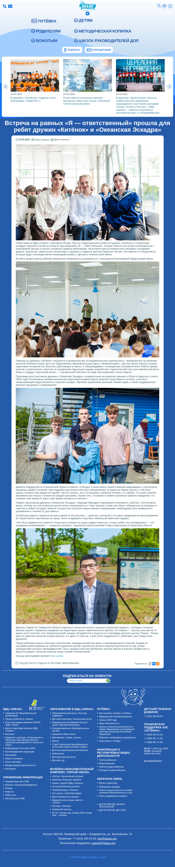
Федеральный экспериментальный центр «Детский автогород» (69, 723)
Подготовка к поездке (110, 741)
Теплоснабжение (107, 760)
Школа (55, 741)
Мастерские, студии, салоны (66, 737)
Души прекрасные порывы (65, 797)
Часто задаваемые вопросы (113, 796)
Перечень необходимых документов (117, 737)
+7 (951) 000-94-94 (153, 716)
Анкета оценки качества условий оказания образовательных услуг (116, 791)
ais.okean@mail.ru (153, 761)
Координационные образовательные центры (70, 729)
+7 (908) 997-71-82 (153, 738)
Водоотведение (107, 763)
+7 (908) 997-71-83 (153, 742)
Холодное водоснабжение (112, 770)
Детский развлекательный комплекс (70, 750)
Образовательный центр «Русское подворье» (69, 714)
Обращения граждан (109, 787)
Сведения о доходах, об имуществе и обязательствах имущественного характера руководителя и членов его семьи (24, 741)
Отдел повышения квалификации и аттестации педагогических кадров (70, 745)
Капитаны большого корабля (66, 780)
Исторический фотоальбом (65, 786)
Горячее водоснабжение (111, 767)
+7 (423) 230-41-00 (4, 6)
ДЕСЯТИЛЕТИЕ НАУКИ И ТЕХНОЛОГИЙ (112, 805)
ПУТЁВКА (47, 21)
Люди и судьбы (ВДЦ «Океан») (67, 783)
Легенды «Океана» (61, 806)
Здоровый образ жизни (63, 734)
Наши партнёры (13, 762)
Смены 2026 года (108, 720)
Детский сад (58, 760)
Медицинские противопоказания (115, 716)
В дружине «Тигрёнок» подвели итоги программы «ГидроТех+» (33, 99)
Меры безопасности (109, 723)
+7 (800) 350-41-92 (153, 735)
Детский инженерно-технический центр (72, 719)
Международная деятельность (20, 765)
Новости (9, 792)
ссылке (59, 656)
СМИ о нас (10, 795)
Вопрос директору (108, 783)
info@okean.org (10, 6)
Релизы (9, 788)
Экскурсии (10, 769)
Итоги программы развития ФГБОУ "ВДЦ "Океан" (23, 723)
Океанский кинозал (62, 809)
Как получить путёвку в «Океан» (115, 713)
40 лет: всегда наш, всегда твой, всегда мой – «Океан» (72, 814)
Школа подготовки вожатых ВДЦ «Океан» (21, 729)
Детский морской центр (64, 757)
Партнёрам (10, 755)
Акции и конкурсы (14, 758)
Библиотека (58, 753)
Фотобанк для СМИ (15, 798)
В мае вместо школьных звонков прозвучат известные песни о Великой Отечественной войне (86, 100)
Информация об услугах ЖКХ (20, 748)
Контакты (10, 734)
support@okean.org (103, 843)
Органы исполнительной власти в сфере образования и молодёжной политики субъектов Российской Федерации (116, 730)
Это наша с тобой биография (67, 793)
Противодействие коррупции (19, 752)
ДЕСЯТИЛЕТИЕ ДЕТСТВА (112, 810)
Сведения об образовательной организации (20, 714)
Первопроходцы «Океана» (65, 790)
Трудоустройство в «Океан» (19, 719)
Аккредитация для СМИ (17, 781)
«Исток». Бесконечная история (67, 776)
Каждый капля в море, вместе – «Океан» (68, 801)
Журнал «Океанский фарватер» (21, 785)
